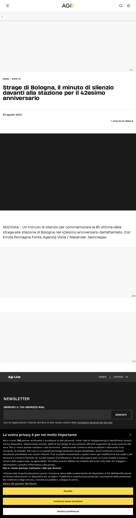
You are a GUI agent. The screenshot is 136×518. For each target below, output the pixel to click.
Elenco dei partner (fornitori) (19, 483)
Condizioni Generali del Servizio (94, 422)
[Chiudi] (130, 435)
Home (6, 79)
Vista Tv (16, 79)
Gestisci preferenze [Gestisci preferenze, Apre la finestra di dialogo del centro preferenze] (68, 511)
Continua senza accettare (67, 501)
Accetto (68, 491)
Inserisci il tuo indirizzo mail (24, 407)
